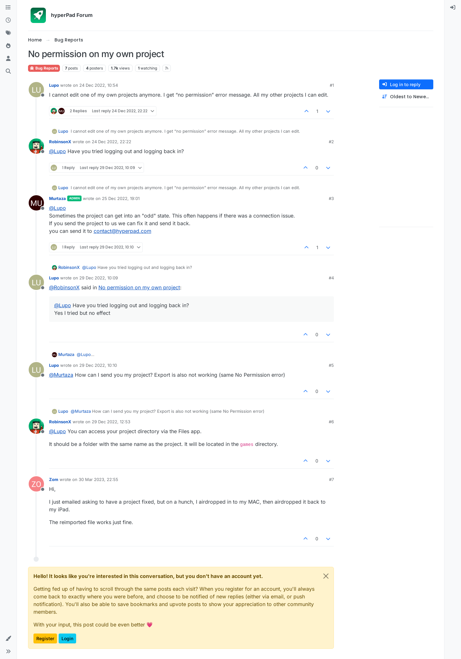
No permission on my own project (139, 287)
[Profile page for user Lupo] (36, 89)
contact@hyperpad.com (122, 231)
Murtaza (57, 198)
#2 (331, 141)
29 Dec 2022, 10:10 (98, 365)
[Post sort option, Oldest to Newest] (406, 97)
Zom (53, 479)
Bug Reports (44, 68)
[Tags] (8, 33)
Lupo (54, 85)
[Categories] (8, 8)
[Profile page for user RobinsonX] (36, 146)
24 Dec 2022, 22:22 (111, 141)
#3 (331, 198)
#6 (331, 421)
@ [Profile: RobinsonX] (64, 287)
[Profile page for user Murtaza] (36, 203)
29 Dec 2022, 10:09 (98, 277)
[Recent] (8, 20)
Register (45, 638)
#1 (332, 85)
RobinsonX (60, 141)
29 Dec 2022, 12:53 (111, 421)
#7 (331, 479)
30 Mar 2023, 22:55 (98, 479)
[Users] (8, 59)
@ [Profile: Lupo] (57, 151)
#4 (331, 277)
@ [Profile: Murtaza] (61, 375)
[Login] (452, 8)
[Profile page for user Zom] (36, 484)
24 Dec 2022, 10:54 (98, 85)
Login (67, 638)
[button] (8, 638)
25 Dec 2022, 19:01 (121, 198)
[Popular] (8, 46)
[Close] (326, 576)
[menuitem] (452, 8)
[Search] (8, 71)
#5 (331, 365)
